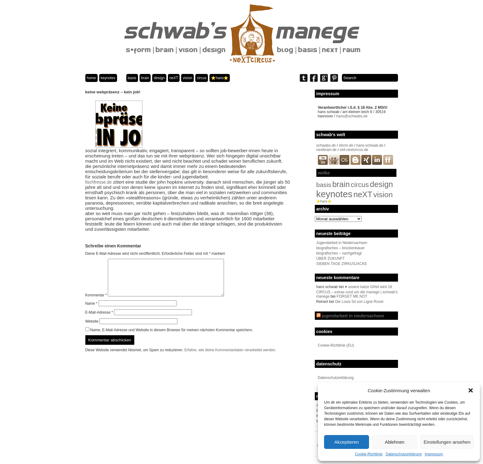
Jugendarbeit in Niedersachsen (341, 243)
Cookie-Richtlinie (369, 454)
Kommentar (96, 302)
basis (132, 78)
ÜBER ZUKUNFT (330, 258)
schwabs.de (326, 145)
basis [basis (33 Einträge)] (323, 184)
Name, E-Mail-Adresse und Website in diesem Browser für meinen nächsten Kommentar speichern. (171, 337)
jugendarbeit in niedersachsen (353, 315)
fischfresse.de (98, 182)
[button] (471, 390)
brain (145, 78)
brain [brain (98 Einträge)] (341, 184)
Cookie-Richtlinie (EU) (336, 345)
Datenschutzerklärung (404, 454)
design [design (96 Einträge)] (381, 184)
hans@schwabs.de (352, 116)
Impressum (434, 454)
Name (91, 311)
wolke (324, 172)
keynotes (108, 78)
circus (201, 78)
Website (92, 329)
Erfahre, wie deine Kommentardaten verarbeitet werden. (230, 357)
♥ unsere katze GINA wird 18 (368, 287)
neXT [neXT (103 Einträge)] (362, 194)
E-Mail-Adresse (99, 320)
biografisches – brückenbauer (340, 248)
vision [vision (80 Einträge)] (383, 194)
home (91, 78)
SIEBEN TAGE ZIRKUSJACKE (341, 264)
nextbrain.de (326, 150)
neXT (173, 78)
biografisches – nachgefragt (339, 253)
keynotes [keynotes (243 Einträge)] (334, 194)
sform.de (346, 145)
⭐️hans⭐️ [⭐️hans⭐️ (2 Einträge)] (323, 201)
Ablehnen (394, 442)
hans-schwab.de (369, 145)
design (159, 78)
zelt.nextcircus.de (354, 150)
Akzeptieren (346, 442)
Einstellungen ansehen (447, 442)
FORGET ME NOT (352, 296)
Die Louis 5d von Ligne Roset (359, 301)
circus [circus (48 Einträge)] (360, 185)
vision (187, 78)
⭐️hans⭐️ (219, 78)
